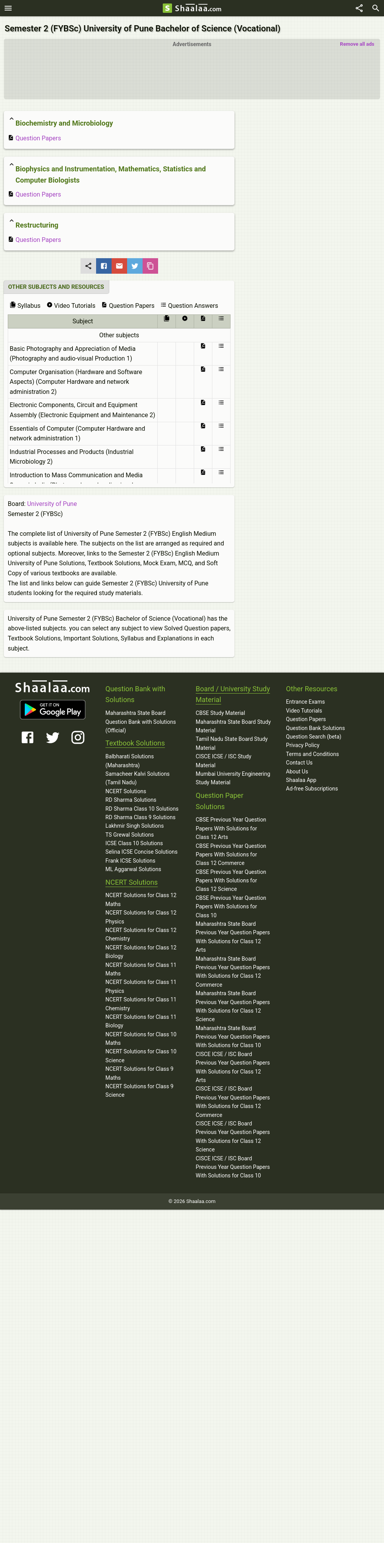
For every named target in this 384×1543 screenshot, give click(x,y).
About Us (297, 769)
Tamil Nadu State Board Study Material (232, 741)
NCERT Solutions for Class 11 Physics (140, 984)
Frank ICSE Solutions (130, 859)
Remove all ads (357, 42)
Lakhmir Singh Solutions (134, 824)
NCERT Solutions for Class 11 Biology (140, 1019)
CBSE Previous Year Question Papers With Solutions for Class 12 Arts (231, 826)
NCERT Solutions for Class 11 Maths (140, 967)
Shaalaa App (301, 778)
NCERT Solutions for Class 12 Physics (140, 915)
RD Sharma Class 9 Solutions (140, 815)
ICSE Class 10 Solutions (134, 841)
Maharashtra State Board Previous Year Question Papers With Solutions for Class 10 (233, 1034)
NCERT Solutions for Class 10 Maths (140, 1036)
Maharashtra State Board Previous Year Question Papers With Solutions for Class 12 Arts (233, 935)
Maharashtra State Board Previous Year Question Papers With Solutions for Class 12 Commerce (233, 969)
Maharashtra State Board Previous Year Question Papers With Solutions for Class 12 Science (233, 1004)
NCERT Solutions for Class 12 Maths (140, 897)
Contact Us (299, 761)
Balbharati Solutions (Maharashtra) (129, 758)
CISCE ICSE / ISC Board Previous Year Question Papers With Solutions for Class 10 (233, 1165)
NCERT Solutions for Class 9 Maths (139, 1071)
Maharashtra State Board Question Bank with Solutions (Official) (140, 720)
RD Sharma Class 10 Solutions (142, 806)
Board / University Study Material (233, 692)
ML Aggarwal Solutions (133, 867)
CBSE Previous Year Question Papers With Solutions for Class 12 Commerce (231, 852)
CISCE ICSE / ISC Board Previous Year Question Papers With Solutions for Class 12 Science (233, 1134)
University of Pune (52, 502)
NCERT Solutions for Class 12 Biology (140, 949)
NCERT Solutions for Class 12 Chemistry (140, 932)
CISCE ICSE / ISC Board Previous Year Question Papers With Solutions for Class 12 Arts (233, 1065)
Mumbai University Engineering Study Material (233, 776)
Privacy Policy (302, 743)
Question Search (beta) (313, 735)
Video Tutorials (304, 709)
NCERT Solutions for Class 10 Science (140, 1053)
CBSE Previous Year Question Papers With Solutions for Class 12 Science (231, 878)
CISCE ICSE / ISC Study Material (223, 758)
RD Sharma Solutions (130, 798)
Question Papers (34, 136)
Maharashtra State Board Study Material (233, 723)
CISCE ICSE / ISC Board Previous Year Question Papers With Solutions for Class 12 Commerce (233, 1100)
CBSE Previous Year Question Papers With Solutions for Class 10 (231, 904)
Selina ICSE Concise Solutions (141, 850)
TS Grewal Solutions (129, 832)
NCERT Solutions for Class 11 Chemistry (140, 1001)
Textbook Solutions (135, 741)
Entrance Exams (305, 700)
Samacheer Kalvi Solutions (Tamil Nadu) (137, 776)
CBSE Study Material (220, 711)
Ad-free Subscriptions (312, 787)
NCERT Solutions (125, 789)
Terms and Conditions (312, 752)
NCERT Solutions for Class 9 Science (139, 1088)
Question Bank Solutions (315, 726)
